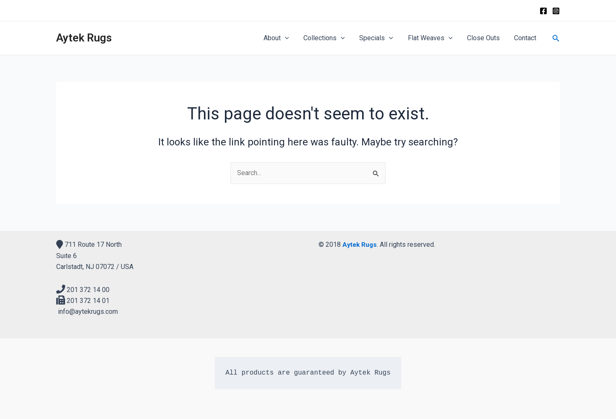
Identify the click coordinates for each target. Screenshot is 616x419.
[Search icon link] (556, 38)
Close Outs (485, 38)
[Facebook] (543, 11)
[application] (291, 38)
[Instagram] (556, 11)
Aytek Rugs (84, 37)
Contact (526, 38)
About (282, 38)
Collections (329, 38)
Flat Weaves (432, 38)
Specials (380, 38)
